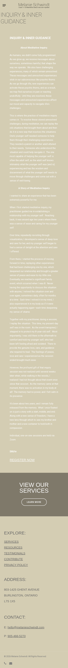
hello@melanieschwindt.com (26, 627)
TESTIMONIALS (14, 553)
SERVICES (11, 541)
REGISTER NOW (22, 460)
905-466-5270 (17, 636)
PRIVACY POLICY (16, 565)
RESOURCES (13, 547)
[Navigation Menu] (4, 5)
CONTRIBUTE (13, 559)
